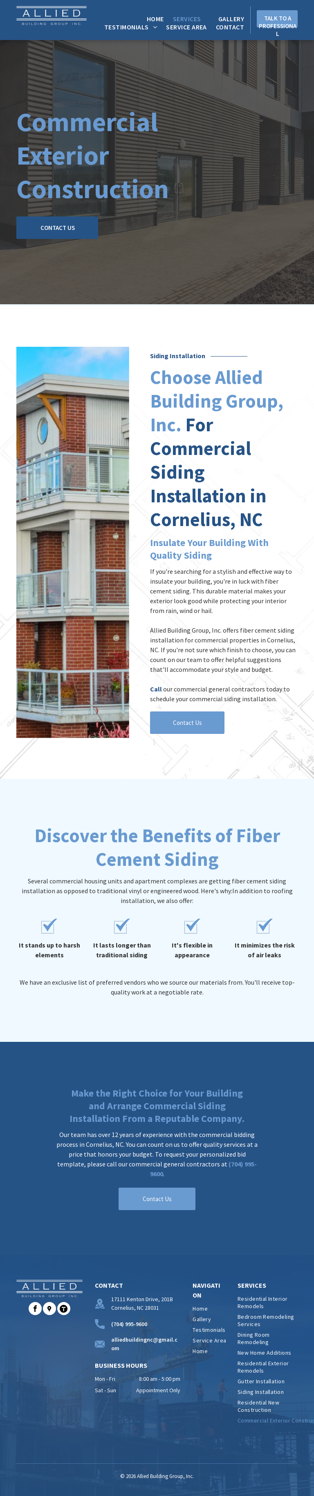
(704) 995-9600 (129, 1324)
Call (156, 689)
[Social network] (49, 1309)
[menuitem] (151, 19)
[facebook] (35, 1309)
